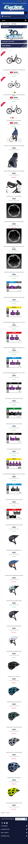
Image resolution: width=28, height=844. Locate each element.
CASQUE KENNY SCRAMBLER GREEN (14, 600)
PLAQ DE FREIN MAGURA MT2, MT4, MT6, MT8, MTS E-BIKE (14, 323)
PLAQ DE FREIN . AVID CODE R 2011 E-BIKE (14, 398)
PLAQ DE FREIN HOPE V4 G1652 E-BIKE (14, 423)
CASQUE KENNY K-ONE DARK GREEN (14, 727)
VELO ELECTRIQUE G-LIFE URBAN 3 (14, 120)
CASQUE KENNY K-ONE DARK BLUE (14, 701)
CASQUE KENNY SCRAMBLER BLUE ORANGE (14, 575)
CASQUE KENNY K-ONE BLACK (14, 676)
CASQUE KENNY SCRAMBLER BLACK (14, 550)
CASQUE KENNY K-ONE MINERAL (14, 777)
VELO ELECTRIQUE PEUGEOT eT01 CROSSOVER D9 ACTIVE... (14, 95)
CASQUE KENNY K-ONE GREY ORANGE (14, 752)
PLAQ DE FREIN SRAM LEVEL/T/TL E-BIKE (14, 499)
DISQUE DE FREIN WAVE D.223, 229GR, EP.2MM (14, 272)
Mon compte (5, 832)
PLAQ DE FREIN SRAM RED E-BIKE (14, 449)
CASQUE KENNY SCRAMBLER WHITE (13, 651)
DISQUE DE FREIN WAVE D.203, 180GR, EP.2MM (14, 221)
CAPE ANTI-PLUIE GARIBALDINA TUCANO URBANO (14, 145)
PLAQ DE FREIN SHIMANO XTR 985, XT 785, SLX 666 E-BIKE (14, 373)
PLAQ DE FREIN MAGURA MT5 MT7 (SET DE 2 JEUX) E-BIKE (14, 474)
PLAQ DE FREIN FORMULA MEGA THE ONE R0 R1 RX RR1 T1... (14, 348)
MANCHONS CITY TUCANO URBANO (14, 196)
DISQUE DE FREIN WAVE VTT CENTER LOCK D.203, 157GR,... (14, 247)
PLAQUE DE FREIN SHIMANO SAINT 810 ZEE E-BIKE (14, 297)
